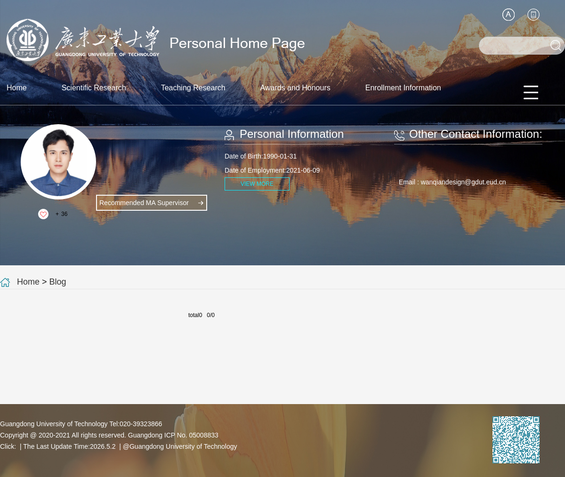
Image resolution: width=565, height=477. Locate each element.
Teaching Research (193, 88)
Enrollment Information (403, 88)
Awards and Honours (295, 88)
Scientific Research (94, 88)
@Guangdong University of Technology (180, 446)
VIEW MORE (257, 184)
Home (17, 88)
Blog (57, 281)
